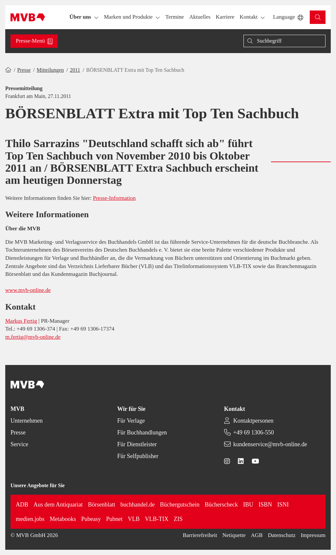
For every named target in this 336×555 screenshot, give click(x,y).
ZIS (178, 519)
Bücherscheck (221, 504)
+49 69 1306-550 (253, 432)
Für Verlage (131, 420)
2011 (75, 70)
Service (19, 444)
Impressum (313, 535)
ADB (22, 504)
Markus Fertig (21, 321)
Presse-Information (114, 198)
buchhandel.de (137, 504)
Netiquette (234, 535)
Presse (24, 70)
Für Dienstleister (137, 444)
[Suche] (284, 41)
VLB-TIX (157, 519)
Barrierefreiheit (200, 535)
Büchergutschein (180, 504)
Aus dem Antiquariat (58, 504)
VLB (134, 519)
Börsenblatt (101, 504)
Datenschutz (281, 535)
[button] (174, 17)
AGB (257, 535)
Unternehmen (26, 420)
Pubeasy (91, 519)
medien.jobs (30, 519)
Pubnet (114, 519)
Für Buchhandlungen (142, 432)
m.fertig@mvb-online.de (33, 337)
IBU (248, 504)
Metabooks (63, 519)
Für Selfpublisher (137, 456)
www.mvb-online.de (28, 290)
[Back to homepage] (27, 17)
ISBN (265, 504)
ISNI (283, 504)
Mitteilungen (50, 70)
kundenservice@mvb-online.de (270, 444)
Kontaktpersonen (253, 420)
